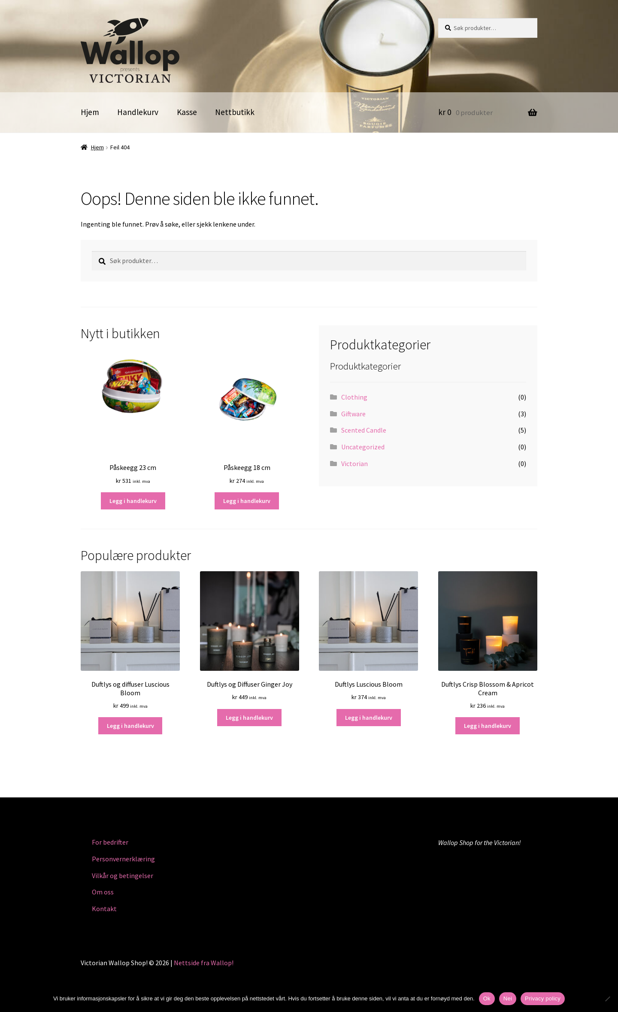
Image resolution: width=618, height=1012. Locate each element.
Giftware (353, 413)
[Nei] (607, 998)
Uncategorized (363, 446)
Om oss (103, 892)
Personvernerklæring (123, 858)
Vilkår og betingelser (122, 875)
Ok (487, 998)
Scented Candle (363, 430)
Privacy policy (542, 998)
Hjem (90, 112)
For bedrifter (110, 842)
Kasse (187, 112)
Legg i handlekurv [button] (133, 501)
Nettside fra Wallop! (203, 962)
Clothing (354, 397)
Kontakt (104, 908)
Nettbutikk (234, 112)
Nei (507, 998)
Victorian (354, 463)
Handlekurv (137, 112)
